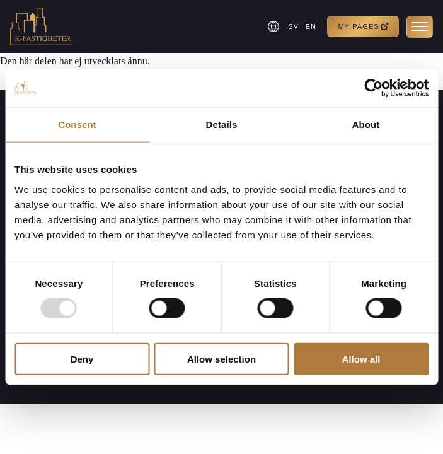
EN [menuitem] (309, 26)
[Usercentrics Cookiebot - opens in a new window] (373, 88)
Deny (82, 358)
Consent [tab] (77, 124)
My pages (363, 26)
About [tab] (366, 124)
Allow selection (221, 358)
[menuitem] (292, 26)
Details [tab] (222, 124)
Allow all (361, 358)
